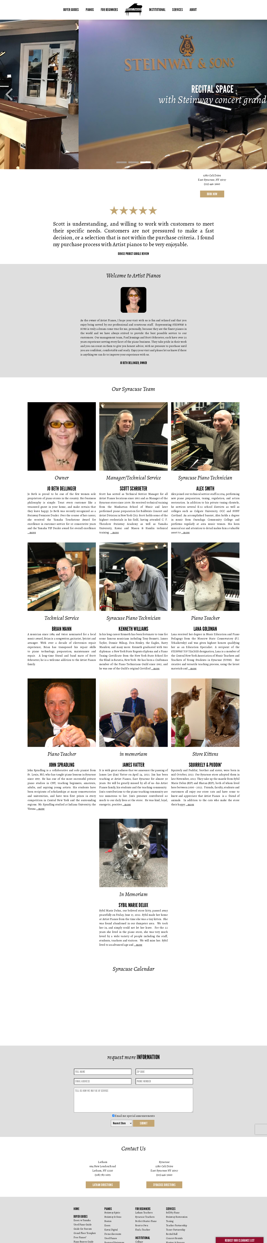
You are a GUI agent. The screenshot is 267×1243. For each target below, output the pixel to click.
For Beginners (109, 10)
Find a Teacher (142, 1229)
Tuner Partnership (175, 1229)
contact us (133, 194)
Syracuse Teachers (145, 1217)
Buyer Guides (71, 10)
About (193, 10)
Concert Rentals (174, 1238)
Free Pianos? (80, 1237)
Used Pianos (110, 1238)
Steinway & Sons (112, 1217)
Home (76, 1209)
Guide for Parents (83, 1229)
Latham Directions (103, 1185)
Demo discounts (112, 1234)
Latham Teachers (144, 1212)
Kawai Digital (111, 1229)
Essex (107, 1225)
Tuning (170, 1221)
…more (32, 532)
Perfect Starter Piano (145, 1221)
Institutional (157, 10)
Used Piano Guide (83, 1224)
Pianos (90, 10)
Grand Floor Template (85, 1233)
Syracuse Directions (164, 1185)
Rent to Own (141, 1225)
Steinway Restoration (176, 1217)
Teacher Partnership (176, 1225)
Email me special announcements (133, 1116)
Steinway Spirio (112, 1212)
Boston (108, 1221)
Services (177, 10)
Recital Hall (171, 1234)
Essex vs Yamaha (82, 1220)
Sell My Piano (172, 1212)
